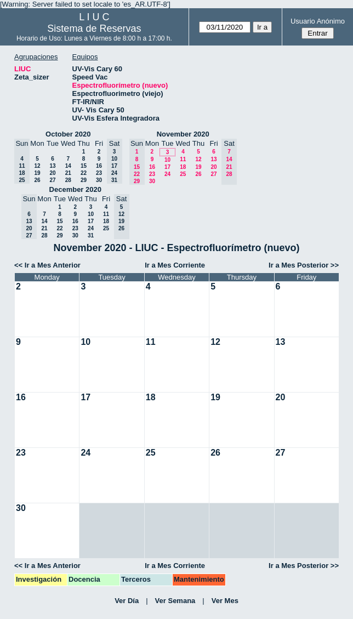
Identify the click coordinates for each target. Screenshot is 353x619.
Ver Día (127, 601)
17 (167, 167)
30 (99, 180)
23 (99, 173)
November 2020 (183, 134)
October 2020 (67, 134)
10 (167, 160)
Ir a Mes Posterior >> (304, 265)
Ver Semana (175, 601)
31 (91, 235)
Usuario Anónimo (318, 21)
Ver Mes (225, 601)
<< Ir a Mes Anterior (47, 265)
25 (183, 174)
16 (99, 166)
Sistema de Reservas (94, 28)
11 (183, 159)
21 (68, 173)
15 (84, 166)
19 (37, 173)
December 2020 (75, 189)
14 (68, 166)
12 (37, 166)
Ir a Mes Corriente (175, 265)
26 (37, 180)
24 (167, 174)
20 (52, 173)
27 (52, 180)
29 (84, 180)
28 (68, 180)
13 (52, 166)
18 (183, 167)
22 (84, 173)
